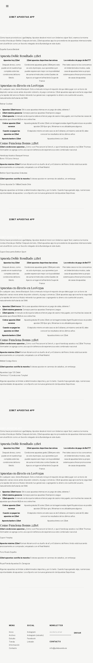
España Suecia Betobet (9, 49)
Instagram (31, 632)
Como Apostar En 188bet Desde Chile (15, 184)
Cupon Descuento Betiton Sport (13, 252)
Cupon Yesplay (6, 538)
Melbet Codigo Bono (8, 361)
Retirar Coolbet (6, 104)
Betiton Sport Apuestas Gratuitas (13, 173)
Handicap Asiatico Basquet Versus (14, 156)
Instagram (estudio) (35, 635)
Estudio (12, 638)
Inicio (11, 632)
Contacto (13, 648)
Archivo (12, 635)
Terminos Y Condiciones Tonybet (14, 375)
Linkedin (30, 642)
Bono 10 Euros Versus (9, 159)
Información (14, 645)
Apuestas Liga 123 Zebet (10, 372)
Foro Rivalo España (8, 552)
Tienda (12, 642)
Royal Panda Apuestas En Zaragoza (15, 564)
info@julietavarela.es (58, 648)
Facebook (31, 638)
